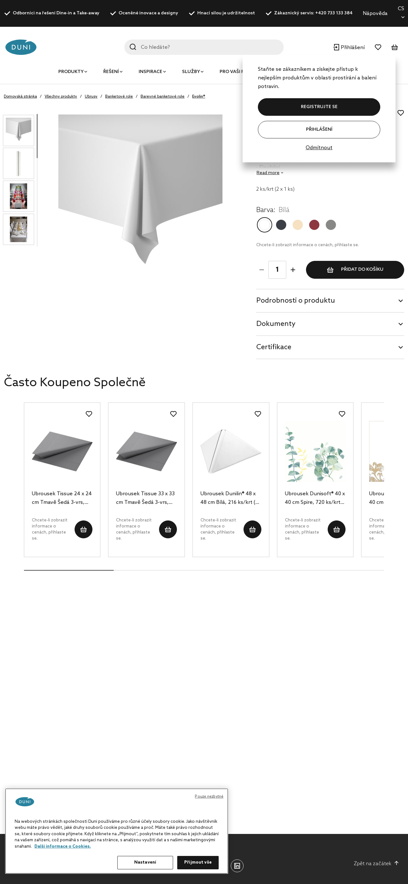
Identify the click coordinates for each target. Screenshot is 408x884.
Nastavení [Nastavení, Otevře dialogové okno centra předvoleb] (145, 862)
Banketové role (119, 96)
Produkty (71, 72)
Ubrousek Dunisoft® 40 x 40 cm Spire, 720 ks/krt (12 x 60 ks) (315, 499)
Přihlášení (319, 129)
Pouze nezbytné (209, 796)
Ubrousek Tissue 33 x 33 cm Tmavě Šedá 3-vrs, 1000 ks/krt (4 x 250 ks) (145, 499)
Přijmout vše (198, 862)
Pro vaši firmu (237, 72)
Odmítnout (319, 148)
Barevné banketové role (163, 96)
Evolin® (198, 96)
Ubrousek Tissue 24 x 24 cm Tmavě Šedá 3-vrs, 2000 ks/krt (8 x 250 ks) (62, 499)
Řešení (111, 72)
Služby (191, 72)
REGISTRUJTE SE (319, 107)
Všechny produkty (61, 96)
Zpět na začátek (376, 863)
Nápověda (375, 14)
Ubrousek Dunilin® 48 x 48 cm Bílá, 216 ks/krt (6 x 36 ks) (229, 499)
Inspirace (150, 72)
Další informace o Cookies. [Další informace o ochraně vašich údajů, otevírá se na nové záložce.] (62, 846)
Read (268, 173)
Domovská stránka (20, 96)
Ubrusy (91, 96)
